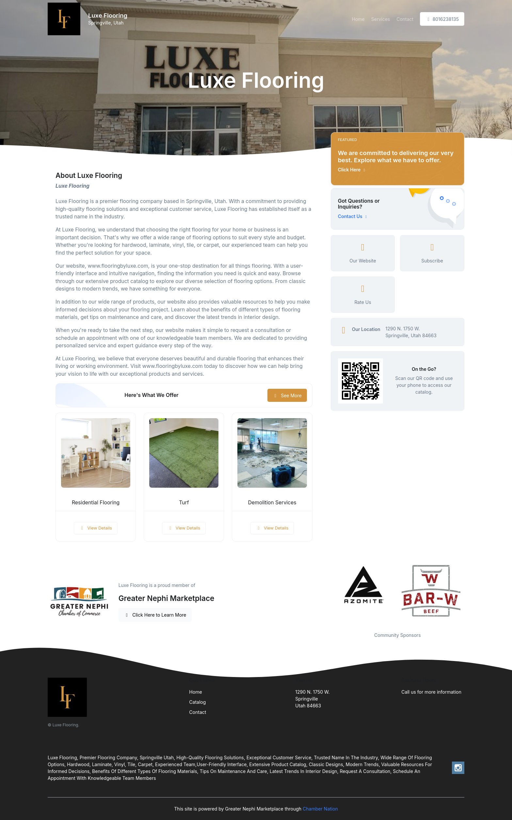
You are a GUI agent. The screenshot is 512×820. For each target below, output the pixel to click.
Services (380, 19)
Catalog (197, 702)
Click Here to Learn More (155, 615)
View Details (95, 527)
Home (358, 19)
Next (469, 594)
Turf (184, 502)
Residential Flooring (96, 502)
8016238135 (442, 19)
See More (287, 395)
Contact (404, 19)
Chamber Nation (320, 809)
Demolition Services (272, 502)
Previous (326, 594)
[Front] (65, 19)
